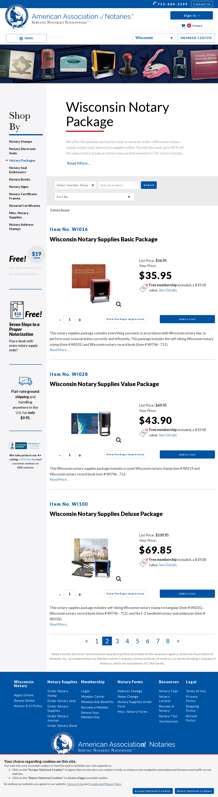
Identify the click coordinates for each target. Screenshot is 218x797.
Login (85, 691)
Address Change (130, 691)
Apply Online (24, 695)
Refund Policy (191, 718)
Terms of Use (75, 784)
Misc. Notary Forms (133, 711)
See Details (168, 290)
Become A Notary (166, 708)
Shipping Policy (192, 708)
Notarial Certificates (24, 205)
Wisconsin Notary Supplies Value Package (104, 383)
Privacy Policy (192, 699)
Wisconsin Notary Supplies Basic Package (104, 239)
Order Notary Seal (61, 701)
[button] (191, 15)
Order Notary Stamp (57, 693)
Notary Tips (168, 716)
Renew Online (24, 700)
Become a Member (95, 707)
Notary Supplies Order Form (135, 704)
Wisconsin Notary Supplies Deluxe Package (106, 513)
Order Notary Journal (57, 718)
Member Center (93, 696)
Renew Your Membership (90, 715)
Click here (25, 459)
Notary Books (19, 179)
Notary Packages (22, 160)
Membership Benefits (97, 702)
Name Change (128, 696)
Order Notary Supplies (57, 708)
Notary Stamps (20, 141)
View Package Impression (125, 319)
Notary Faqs (168, 691)
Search (149, 185)
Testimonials (168, 721)
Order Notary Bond (62, 725)
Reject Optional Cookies (194, 791)
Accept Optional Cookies (153, 791)
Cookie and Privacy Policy (105, 784)
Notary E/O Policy (28, 706)
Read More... (78, 163)
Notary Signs (19, 186)
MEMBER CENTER (196, 38)
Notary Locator (165, 699)
